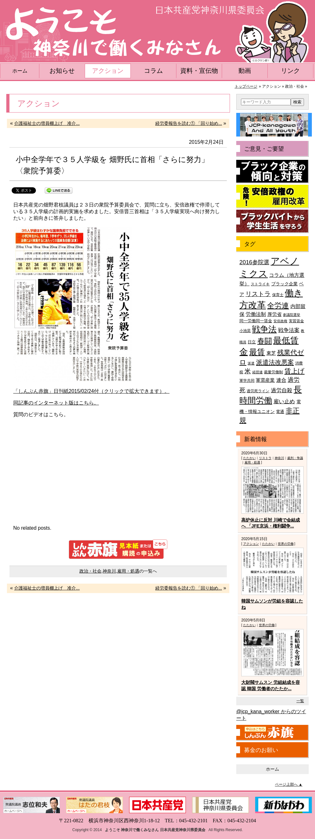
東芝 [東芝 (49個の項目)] (271, 353)
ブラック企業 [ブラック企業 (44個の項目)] (284, 284)
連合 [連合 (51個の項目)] (281, 380)
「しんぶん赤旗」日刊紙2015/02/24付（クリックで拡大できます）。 (91, 391)
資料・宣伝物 (199, 70)
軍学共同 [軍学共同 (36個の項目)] (247, 380)
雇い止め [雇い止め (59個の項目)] (284, 402)
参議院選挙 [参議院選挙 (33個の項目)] (291, 315)
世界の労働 (286, 543)
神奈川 (109, 571)
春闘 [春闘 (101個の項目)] (264, 341)
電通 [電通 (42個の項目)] (280, 411)
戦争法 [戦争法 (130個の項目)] (264, 329)
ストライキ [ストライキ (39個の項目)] (260, 284)
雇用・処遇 (128, 571)
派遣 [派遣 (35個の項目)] (251, 363)
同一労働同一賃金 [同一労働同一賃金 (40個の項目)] (255, 320)
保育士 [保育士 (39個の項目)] (278, 295)
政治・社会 (90, 571)
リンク (290, 70)
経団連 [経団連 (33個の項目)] (257, 372)
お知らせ (62, 70)
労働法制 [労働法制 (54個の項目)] (256, 314)
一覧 (300, 701)
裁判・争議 (295, 458)
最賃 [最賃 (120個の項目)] (257, 352)
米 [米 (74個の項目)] (247, 371)
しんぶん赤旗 (272, 733)
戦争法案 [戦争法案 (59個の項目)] (289, 330)
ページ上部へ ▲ (288, 784)
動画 (244, 70)
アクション (107, 70)
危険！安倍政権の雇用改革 (272, 196)
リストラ (265, 458)
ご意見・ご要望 (264, 149)
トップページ (246, 86)
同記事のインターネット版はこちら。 (56, 402)
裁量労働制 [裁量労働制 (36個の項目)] (273, 372)
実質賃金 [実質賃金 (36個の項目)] (296, 321)
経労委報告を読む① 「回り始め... (188, 123)
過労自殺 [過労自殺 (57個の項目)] (281, 390)
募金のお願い (261, 750)
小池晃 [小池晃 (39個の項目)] (245, 331)
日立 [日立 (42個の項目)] (252, 342)
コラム (153, 70)
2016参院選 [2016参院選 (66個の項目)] (254, 262)
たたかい (249, 458)
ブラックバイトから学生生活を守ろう (272, 221)
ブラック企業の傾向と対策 (272, 171)
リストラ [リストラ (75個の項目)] (258, 293)
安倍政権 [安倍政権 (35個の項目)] (280, 321)
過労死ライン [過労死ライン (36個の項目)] (258, 391)
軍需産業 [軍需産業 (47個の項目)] (265, 380)
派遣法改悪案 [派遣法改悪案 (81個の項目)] (275, 362)
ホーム (19, 70)
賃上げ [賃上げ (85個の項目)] (294, 371)
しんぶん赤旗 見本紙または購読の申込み (118, 549)
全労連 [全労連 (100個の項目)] (278, 305)
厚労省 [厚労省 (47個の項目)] (274, 314)
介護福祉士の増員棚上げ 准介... (47, 123)
